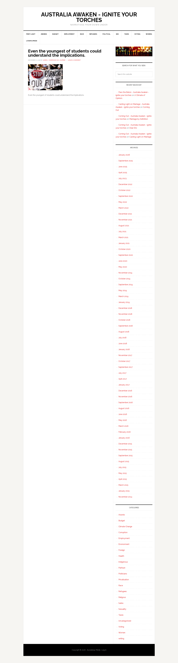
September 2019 (125, 284)
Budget (121, 521)
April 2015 (122, 479)
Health (121, 556)
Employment (124, 538)
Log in (104, 650)
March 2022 (123, 208)
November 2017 (125, 355)
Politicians (122, 574)
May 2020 (122, 267)
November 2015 (125, 450)
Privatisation (123, 579)
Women (121, 633)
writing (121, 638)
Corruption (122, 532)
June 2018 (122, 343)
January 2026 (124, 155)
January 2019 (124, 302)
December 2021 (125, 214)
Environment (123, 544)
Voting (121, 627)
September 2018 (125, 326)
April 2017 (122, 379)
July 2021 (122, 231)
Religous (122, 597)
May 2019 (122, 290)
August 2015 (123, 461)
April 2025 (122, 172)
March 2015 (123, 485)
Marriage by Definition (138, 119)
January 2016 (124, 438)
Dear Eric (133, 128)
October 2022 (124, 190)
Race (120, 585)
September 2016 (125, 402)
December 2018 (125, 308)
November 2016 (125, 396)
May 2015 (122, 473)
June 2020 (122, 261)
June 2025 (122, 167)
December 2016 (125, 391)
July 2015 (122, 467)
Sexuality (122, 609)
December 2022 (125, 184)
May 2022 (122, 202)
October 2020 (124, 249)
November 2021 (125, 220)
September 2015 (125, 455)
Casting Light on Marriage (140, 137)
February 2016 (124, 432)
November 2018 (125, 314)
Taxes (120, 615)
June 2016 (122, 414)
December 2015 (125, 444)
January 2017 (124, 385)
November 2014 (125, 497)
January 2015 (124, 491)
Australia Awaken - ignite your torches (89, 17)
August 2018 (123, 332)
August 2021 (123, 226)
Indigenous (123, 562)
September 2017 (125, 367)
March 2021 (123, 237)
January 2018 (124, 349)
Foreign (121, 550)
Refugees (122, 591)
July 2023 (122, 178)
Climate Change (125, 526)
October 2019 (124, 279)
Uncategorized (124, 621)
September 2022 (125, 196)
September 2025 (125, 161)
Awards (121, 515)
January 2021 (124, 243)
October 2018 (124, 320)
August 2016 (123, 408)
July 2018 (122, 338)
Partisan (121, 568)
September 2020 (125, 255)
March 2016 (123, 426)
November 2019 (125, 273)
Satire (120, 603)
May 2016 (122, 420)
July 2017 (122, 373)
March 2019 (123, 296)
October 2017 (124, 361)
